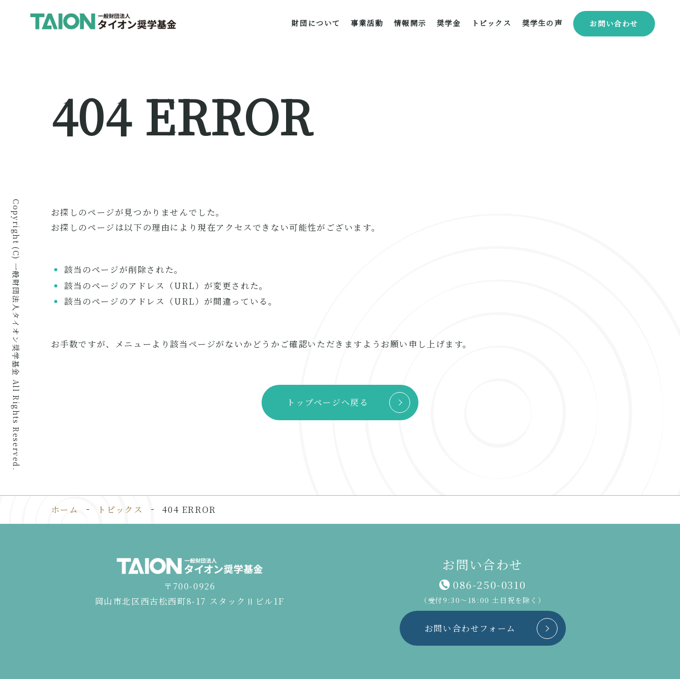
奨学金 (449, 23)
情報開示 (409, 23)
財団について (315, 23)
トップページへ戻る (327, 402)
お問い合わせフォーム (470, 628)
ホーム (65, 509)
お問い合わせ (613, 23)
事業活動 (367, 23)
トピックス (491, 23)
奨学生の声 (542, 23)
